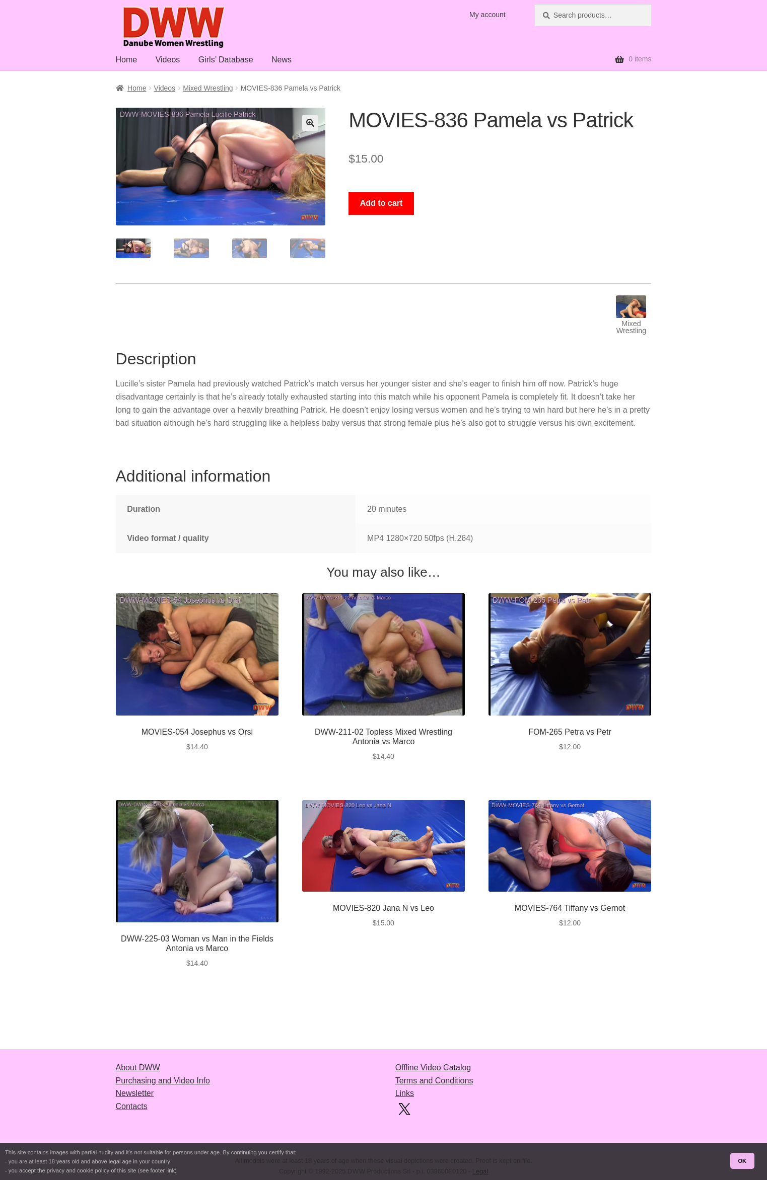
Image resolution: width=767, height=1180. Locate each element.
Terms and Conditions (434, 1080)
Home (126, 59)
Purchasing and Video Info (163, 1080)
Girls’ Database (225, 59)
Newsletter (135, 1093)
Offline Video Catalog (433, 1067)
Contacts (132, 1106)
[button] (310, 123)
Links (404, 1093)
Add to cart (381, 203)
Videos (168, 59)
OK (742, 1161)
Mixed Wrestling (208, 88)
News (281, 59)
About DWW (138, 1067)
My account (487, 15)
